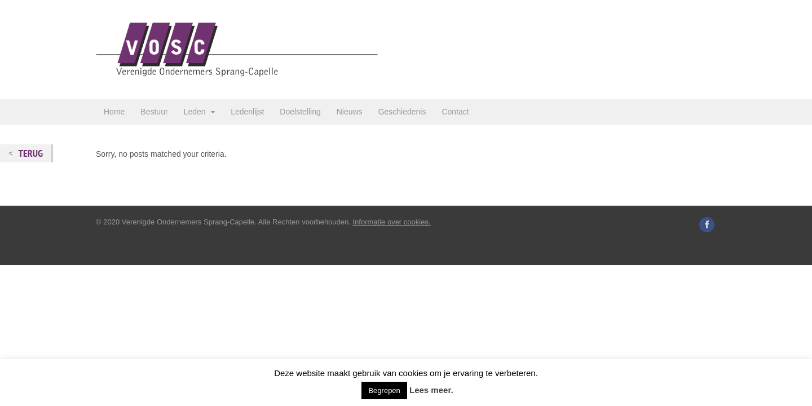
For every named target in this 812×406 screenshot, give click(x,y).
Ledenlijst (247, 111)
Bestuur (153, 111)
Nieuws (350, 111)
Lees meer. (431, 390)
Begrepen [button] (384, 390)
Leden (195, 111)
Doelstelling (300, 111)
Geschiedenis (402, 111)
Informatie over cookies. (392, 222)
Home (114, 111)
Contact (455, 111)
